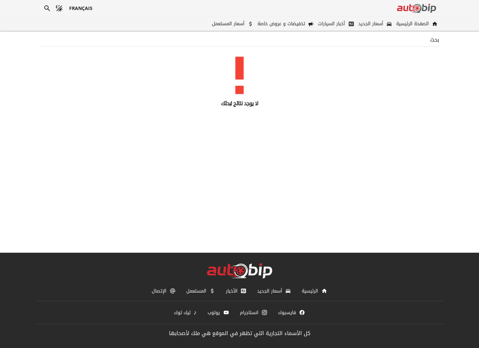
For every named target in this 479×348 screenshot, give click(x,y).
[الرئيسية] (314, 291)
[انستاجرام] (254, 312)
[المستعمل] (201, 291)
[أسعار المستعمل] (232, 24)
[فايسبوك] (291, 312)
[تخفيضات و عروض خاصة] (285, 24)
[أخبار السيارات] (335, 24)
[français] (81, 8)
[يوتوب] (218, 312)
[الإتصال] (163, 291)
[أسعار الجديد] (375, 24)
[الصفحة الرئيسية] (416, 24)
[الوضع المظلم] (59, 8)
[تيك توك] (186, 312)
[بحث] (47, 8)
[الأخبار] (236, 291)
